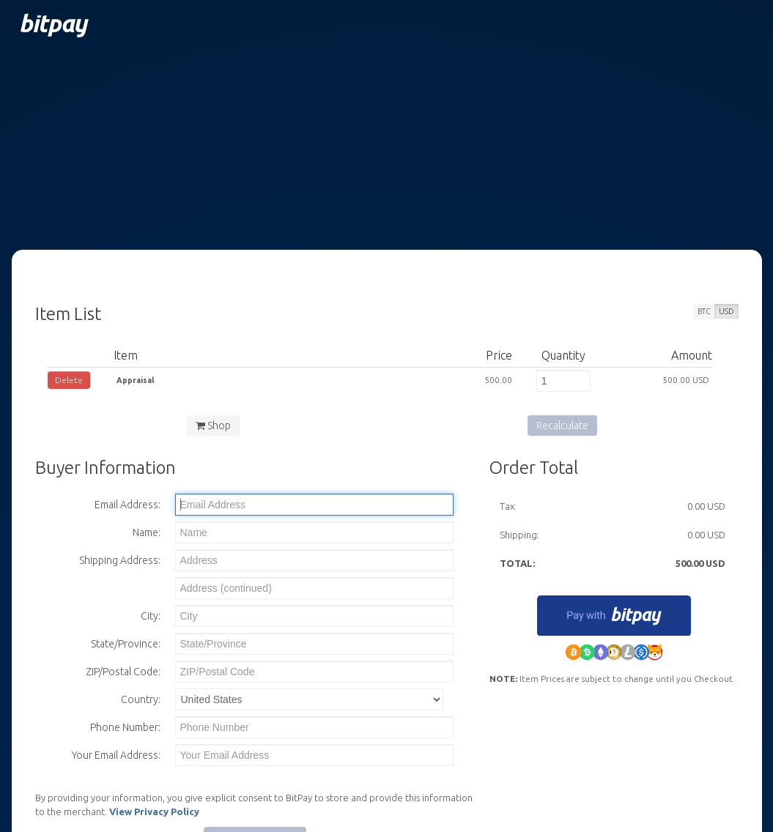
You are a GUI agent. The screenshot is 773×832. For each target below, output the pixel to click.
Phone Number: (125, 727)
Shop (213, 425)
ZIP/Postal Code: (123, 671)
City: (150, 616)
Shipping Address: (119, 560)
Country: (140, 699)
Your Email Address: (116, 755)
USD (726, 311)
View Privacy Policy (154, 811)
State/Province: (125, 644)
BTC (704, 311)
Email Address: (127, 504)
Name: (146, 532)
